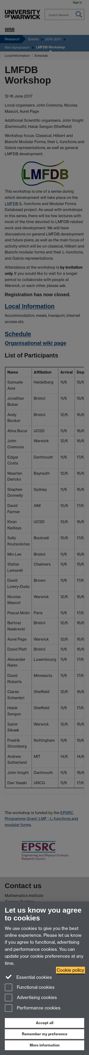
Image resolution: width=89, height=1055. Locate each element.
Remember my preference (44, 1034)
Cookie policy (70, 970)
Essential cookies (28, 977)
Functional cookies (30, 987)
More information (45, 1045)
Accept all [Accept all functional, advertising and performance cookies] (44, 1023)
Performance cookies (33, 1008)
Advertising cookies (31, 998)
